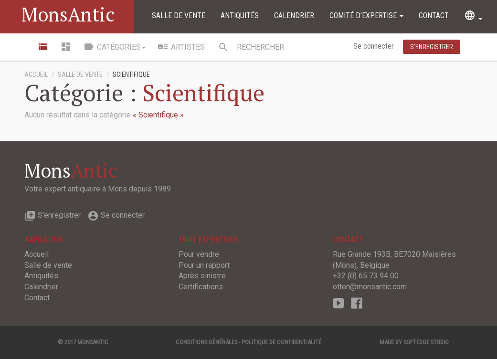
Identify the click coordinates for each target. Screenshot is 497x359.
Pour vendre (199, 254)
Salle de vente (178, 15)
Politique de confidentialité (281, 342)
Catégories (114, 47)
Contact (434, 15)
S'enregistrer (52, 215)
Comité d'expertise (366, 15)
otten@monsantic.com (370, 286)
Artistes (181, 47)
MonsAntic (68, 14)
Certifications (201, 286)
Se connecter (374, 46)
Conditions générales (206, 342)
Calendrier (294, 15)
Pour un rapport (204, 265)
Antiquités (240, 15)
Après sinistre (202, 275)
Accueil (36, 75)
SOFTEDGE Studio (426, 342)
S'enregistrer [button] (431, 47)
